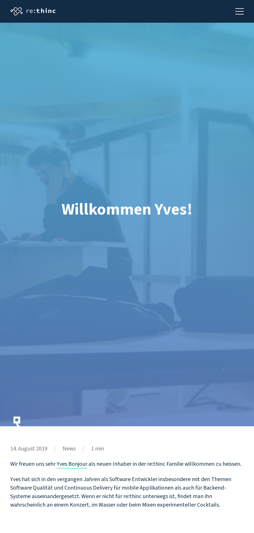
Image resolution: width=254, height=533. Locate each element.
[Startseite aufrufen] (33, 11)
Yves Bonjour (72, 464)
